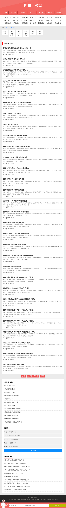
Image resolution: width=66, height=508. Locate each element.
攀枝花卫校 (49, 20)
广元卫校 (59, 20)
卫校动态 (40, 32)
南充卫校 (33, 17)
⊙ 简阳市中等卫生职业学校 (11, 418)
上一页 (29, 376)
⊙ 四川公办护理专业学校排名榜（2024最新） (17, 483)
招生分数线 (25, 33)
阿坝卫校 (41, 23)
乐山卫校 (41, 17)
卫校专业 (22, 12)
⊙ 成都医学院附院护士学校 (11, 395)
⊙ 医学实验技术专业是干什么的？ (13, 473)
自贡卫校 (16, 20)
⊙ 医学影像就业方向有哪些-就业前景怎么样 (16, 480)
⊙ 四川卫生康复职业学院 (11, 415)
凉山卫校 (58, 23)
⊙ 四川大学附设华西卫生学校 (12, 408)
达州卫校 (24, 20)
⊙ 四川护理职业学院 (9, 385)
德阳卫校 (25, 17)
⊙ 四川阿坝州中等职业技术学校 (13, 422)
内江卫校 (7, 20)
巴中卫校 (33, 23)
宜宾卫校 (8, 23)
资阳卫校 (58, 17)
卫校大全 (41, 12)
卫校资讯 (50, 12)
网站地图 (34, 497)
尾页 (42, 376)
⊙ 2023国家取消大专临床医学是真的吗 (15, 463)
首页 (5, 12)
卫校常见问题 (11, 33)
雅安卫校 (25, 23)
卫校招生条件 (18, 33)
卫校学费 (33, 32)
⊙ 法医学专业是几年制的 (11, 476)
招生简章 (13, 12)
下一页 (36, 376)
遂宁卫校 (32, 20)
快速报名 (59, 12)
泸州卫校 (41, 20)
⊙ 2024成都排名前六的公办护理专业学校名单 (17, 470)
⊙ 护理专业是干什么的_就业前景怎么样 (15, 489)
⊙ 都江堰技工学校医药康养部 (12, 412)
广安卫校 (16, 23)
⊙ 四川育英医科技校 (9, 389)
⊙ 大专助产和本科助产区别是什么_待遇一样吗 (17, 486)
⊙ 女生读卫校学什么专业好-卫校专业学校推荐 (17, 466)
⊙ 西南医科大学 (8, 399)
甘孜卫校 (50, 23)
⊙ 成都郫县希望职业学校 (11, 402)
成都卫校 (8, 17)
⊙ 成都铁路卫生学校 (9, 392)
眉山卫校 (50, 17)
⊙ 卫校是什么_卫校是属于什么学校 (14, 460)
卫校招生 (31, 12)
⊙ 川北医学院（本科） (10, 405)
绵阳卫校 (16, 17)
